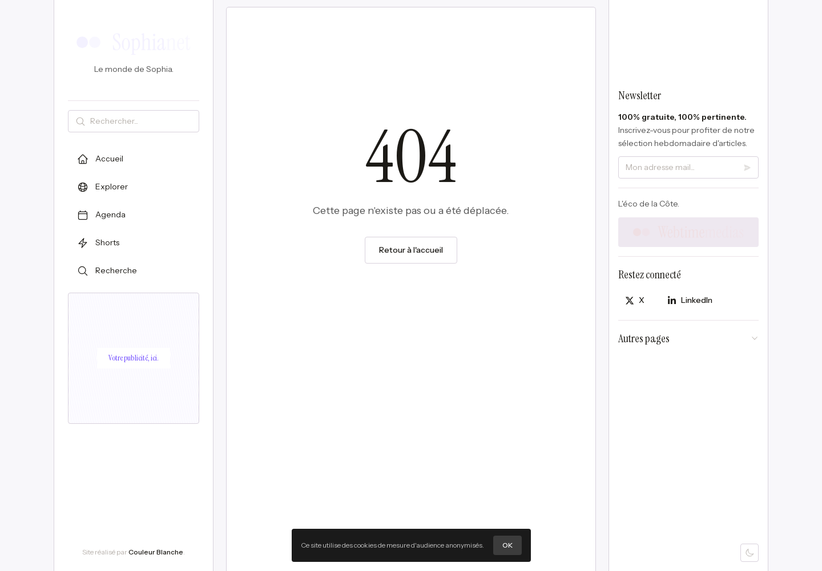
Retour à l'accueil (411, 250)
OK (507, 545)
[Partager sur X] (634, 300)
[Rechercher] (142, 121)
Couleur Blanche (155, 552)
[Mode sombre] (749, 553)
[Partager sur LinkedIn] (689, 300)
